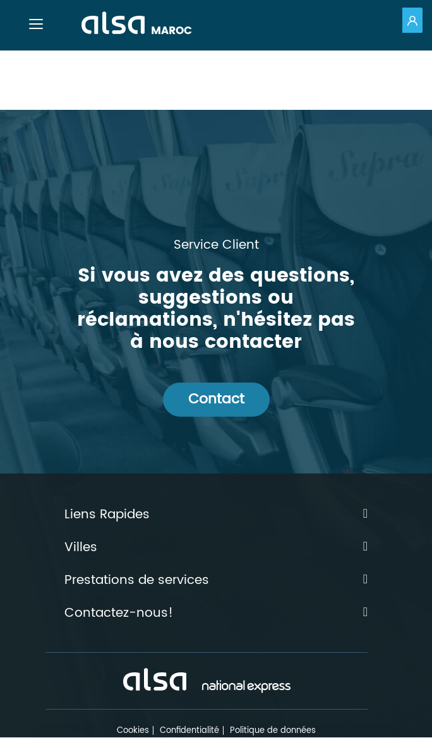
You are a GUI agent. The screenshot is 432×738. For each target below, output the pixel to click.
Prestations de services (216, 581)
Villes (216, 548)
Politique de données (273, 730)
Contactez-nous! (216, 614)
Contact (216, 399)
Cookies (133, 730)
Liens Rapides (216, 515)
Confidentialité (189, 730)
